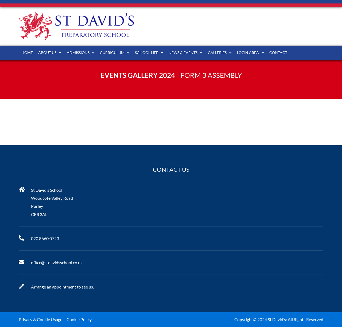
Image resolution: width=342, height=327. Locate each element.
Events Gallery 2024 (137, 75)
